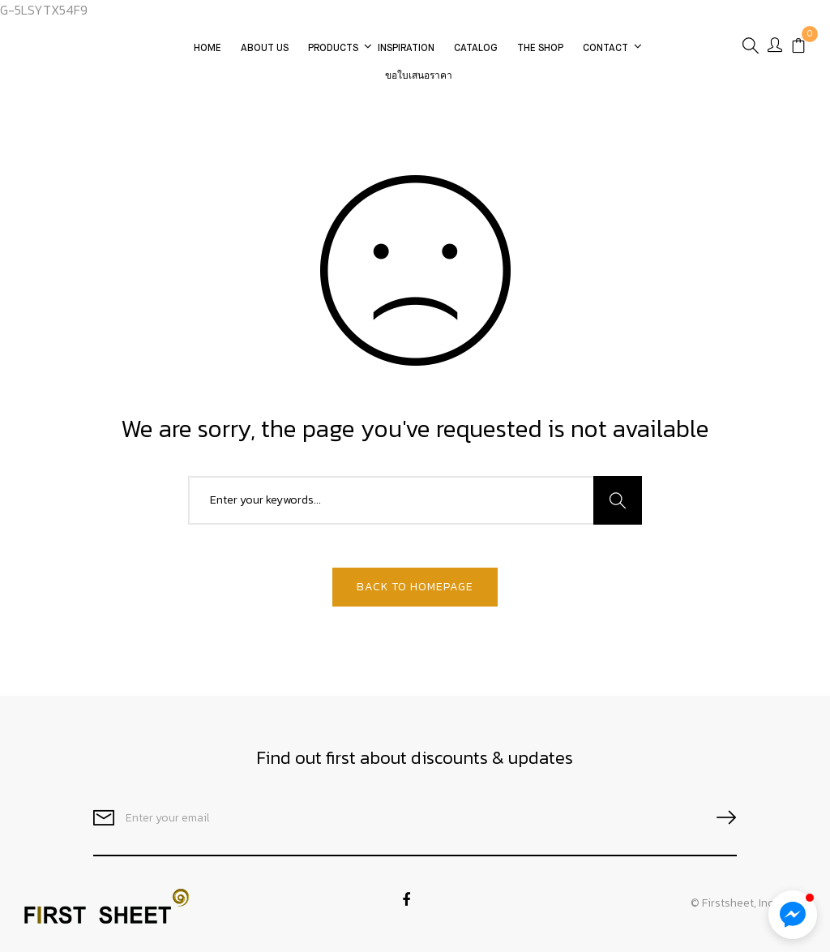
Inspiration (406, 49)
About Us (265, 49)
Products (333, 49)
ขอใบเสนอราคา (418, 76)
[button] (792, 914)
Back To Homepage (415, 586)
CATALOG (476, 49)
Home (207, 49)
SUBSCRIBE (720, 818)
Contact (605, 49)
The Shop (540, 49)
